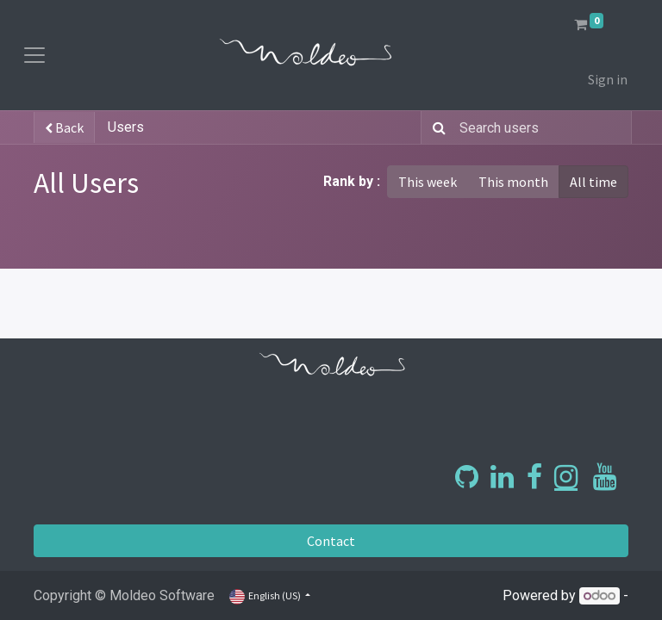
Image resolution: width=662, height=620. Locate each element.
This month (513, 181)
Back (64, 127)
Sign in (608, 79)
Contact (331, 540)
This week (427, 181)
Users (126, 127)
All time (593, 181)
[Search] (436, 127)
